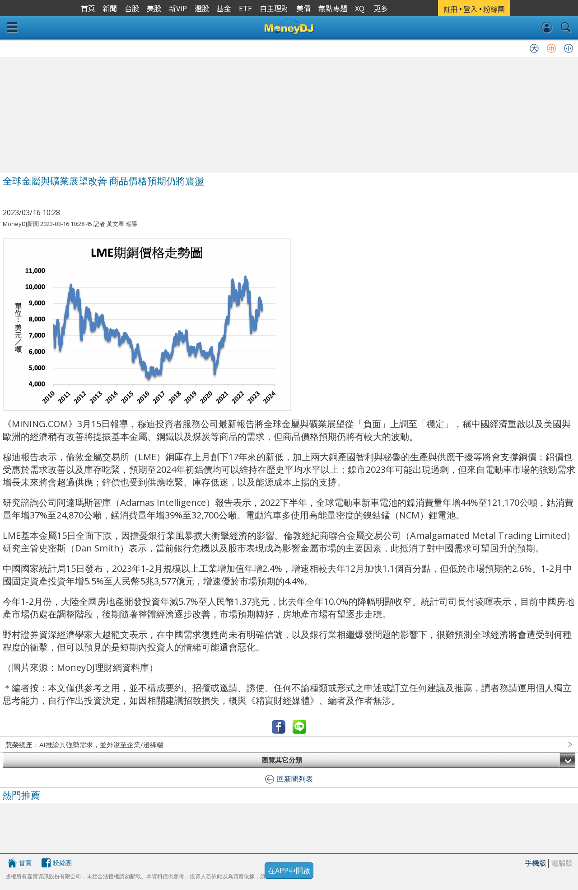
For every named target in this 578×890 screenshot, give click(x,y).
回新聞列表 (295, 779)
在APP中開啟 (289, 871)
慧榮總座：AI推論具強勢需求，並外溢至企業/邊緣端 (84, 744)
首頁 (25, 862)
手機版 (535, 863)
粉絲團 (62, 862)
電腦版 (562, 863)
